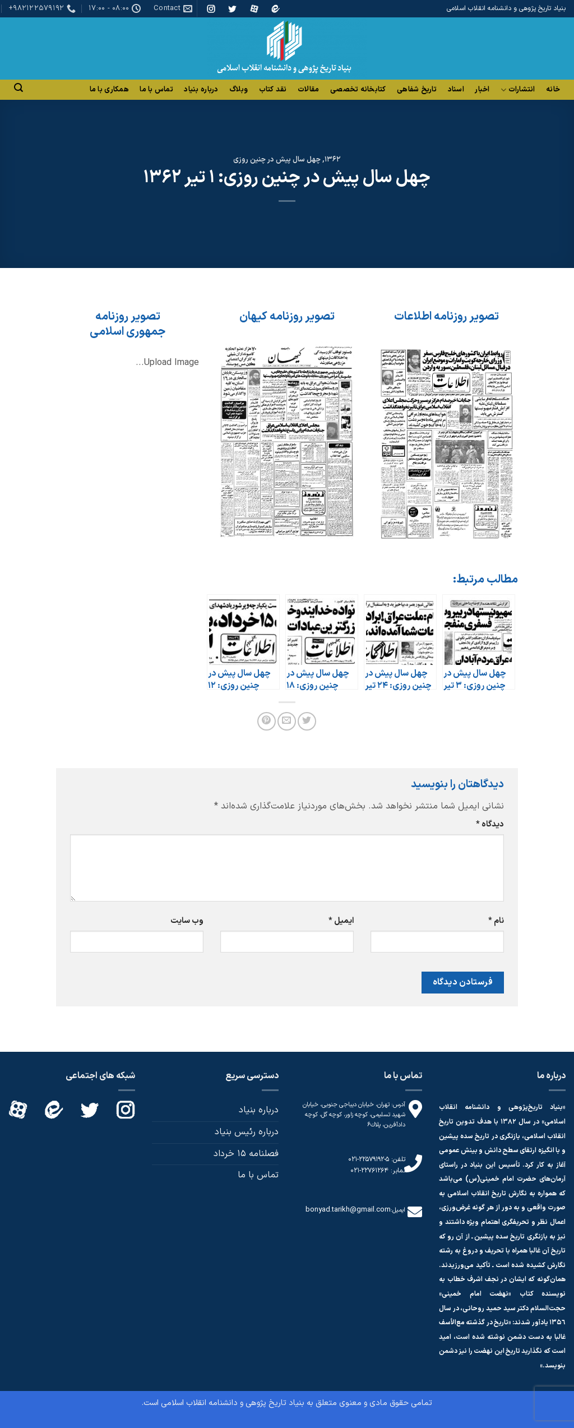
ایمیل (341, 921)
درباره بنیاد (201, 89)
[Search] (18, 87)
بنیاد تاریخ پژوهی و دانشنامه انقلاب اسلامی (232, 1403)
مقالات (308, 89)
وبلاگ (238, 89)
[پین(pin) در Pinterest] (266, 721)
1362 (333, 159)
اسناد (456, 89)
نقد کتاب (273, 89)
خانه (553, 89)
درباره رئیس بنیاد (247, 1132)
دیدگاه (490, 824)
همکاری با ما (109, 89)
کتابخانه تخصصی (358, 89)
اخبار (482, 89)
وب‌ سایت (186, 921)
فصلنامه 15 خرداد (246, 1154)
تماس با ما (156, 89)
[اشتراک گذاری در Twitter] (307, 721)
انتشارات (518, 90)
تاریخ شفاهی (417, 89)
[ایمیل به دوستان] (286, 721)
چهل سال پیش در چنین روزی (277, 159)
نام (496, 921)
